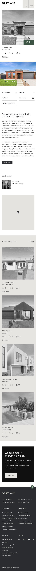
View (32, 242)
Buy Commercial (23, 513)
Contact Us (5, 550)
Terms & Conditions (7, 567)
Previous (7, 74)
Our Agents (5, 542)
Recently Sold (6, 521)
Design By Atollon (14, 569)
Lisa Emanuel (7, 176)
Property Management (9, 529)
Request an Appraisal (8, 545)
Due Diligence (6, 556)
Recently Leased (7, 526)
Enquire (26, 92)
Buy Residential (7, 513)
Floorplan (26, 98)
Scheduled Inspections (9, 518)
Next (29, 74)
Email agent (16, 181)
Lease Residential (7, 524)
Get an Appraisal (8, 103)
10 (26, 81)
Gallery (4, 98)
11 (28, 81)
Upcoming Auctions (8, 515)
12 (31, 81)
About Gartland (7, 539)
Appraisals (10, 476)
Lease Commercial (24, 521)
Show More (7, 162)
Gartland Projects (7, 547)
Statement (9, 92)
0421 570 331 (19, 184)
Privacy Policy (16, 567)
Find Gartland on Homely (9, 553)
